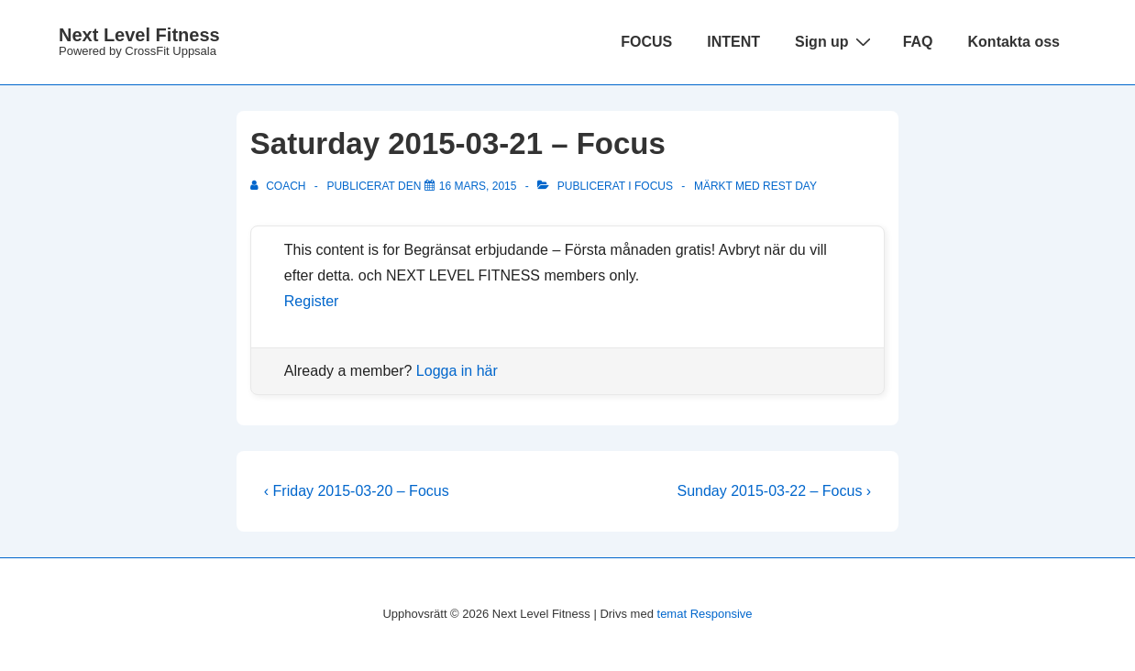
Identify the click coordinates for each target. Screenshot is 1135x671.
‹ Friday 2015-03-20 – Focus (356, 491)
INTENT (733, 42)
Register (311, 301)
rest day (790, 186)
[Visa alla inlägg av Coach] (279, 186)
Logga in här (457, 371)
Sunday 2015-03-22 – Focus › (775, 491)
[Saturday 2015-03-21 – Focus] (478, 186)
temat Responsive (705, 614)
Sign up (835, 41)
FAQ (918, 42)
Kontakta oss (1014, 42)
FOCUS (646, 42)
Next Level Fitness (139, 35)
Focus (653, 186)
